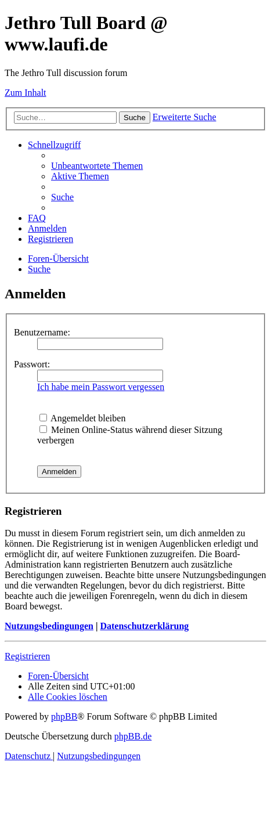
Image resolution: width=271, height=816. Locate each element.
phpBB (64, 716)
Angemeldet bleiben (82, 418)
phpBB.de (132, 736)
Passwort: (32, 364)
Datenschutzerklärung (144, 626)
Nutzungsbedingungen (49, 626)
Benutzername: (42, 332)
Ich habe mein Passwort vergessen (100, 387)
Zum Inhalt (25, 93)
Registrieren (27, 656)
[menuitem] (97, 166)
